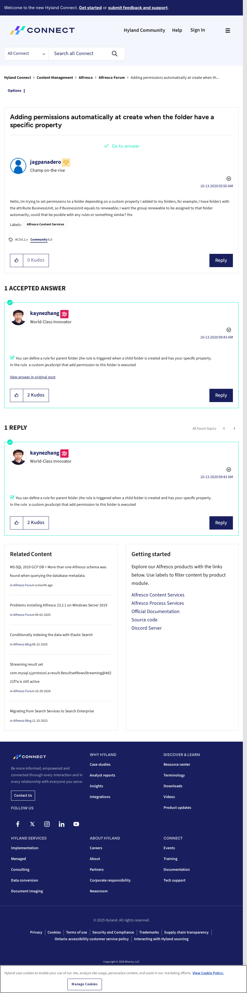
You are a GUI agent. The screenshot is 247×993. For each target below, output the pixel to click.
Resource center (177, 764)
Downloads (173, 786)
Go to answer (126, 146)
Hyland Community (144, 30)
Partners (97, 869)
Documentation (177, 869)
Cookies (54, 932)
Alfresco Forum (112, 77)
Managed (18, 859)
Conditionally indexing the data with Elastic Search (51, 635)
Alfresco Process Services (158, 603)
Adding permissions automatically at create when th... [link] (175, 77)
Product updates (177, 807)
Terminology (174, 775)
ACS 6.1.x (21, 239)
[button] (16, 260)
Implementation (24, 848)
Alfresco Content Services (45, 224)
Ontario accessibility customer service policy (92, 939)
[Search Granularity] (26, 53)
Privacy (36, 932)
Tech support (174, 880)
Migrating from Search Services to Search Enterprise (52, 711)
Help (177, 30)
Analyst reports (102, 775)
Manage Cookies (85, 984)
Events (169, 848)
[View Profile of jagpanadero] (45, 162)
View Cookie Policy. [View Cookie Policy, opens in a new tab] (208, 973)
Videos (169, 797)
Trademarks (149, 932)
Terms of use (76, 932)
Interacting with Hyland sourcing (161, 939)
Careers (96, 848)
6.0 (41, 240)
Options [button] (14, 90)
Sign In (197, 30)
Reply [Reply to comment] (221, 395)
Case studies (100, 764)
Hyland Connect (17, 77)
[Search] (86, 53)
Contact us (23, 795)
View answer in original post (33, 377)
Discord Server (147, 628)
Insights (96, 786)
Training (170, 859)
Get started (90, 7)
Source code (144, 619)
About (95, 859)
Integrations (100, 797)
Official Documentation (156, 611)
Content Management (55, 77)
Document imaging (27, 891)
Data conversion (24, 880)
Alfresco (86, 77)
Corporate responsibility (110, 880)
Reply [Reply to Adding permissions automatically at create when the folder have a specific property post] (221, 260)
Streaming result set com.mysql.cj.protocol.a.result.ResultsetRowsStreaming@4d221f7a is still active (60, 673)
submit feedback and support (137, 7)
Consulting (20, 869)
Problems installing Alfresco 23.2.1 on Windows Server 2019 (58, 605)
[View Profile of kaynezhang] (44, 313)
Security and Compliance (113, 932)
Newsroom (99, 891)
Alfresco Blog (22, 644)
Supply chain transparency (186, 932)
